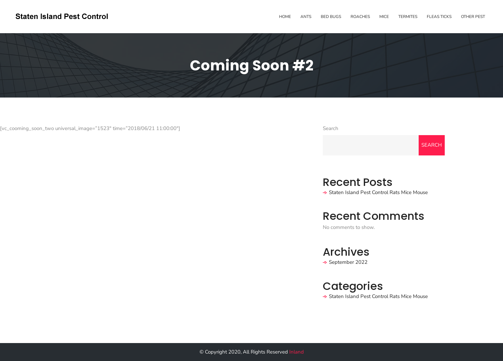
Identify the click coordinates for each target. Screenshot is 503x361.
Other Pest (473, 16)
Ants (305, 16)
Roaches (360, 16)
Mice (384, 16)
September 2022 (348, 262)
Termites (407, 16)
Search (330, 128)
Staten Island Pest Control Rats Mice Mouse (378, 192)
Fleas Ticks (439, 16)
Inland (296, 351)
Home (285, 16)
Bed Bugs (331, 16)
